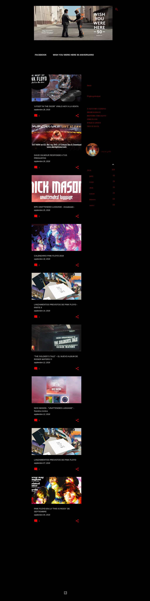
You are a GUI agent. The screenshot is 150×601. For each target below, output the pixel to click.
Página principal (93, 96)
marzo (92, 194)
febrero (92, 200)
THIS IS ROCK (93, 126)
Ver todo (38, 69)
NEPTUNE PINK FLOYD (96, 116)
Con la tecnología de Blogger (75, 593)
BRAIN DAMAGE (94, 112)
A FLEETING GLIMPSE (96, 109)
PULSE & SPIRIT (94, 123)
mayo (91, 182)
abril (91, 188)
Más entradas (56, 532)
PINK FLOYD (92, 119)
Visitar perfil (106, 152)
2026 (89, 170)
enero (91, 205)
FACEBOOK (40, 55)
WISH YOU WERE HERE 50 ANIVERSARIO (72, 55)
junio (91, 176)
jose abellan (106, 148)
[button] (77, 116)
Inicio (89, 85)
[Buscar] (116, 9)
